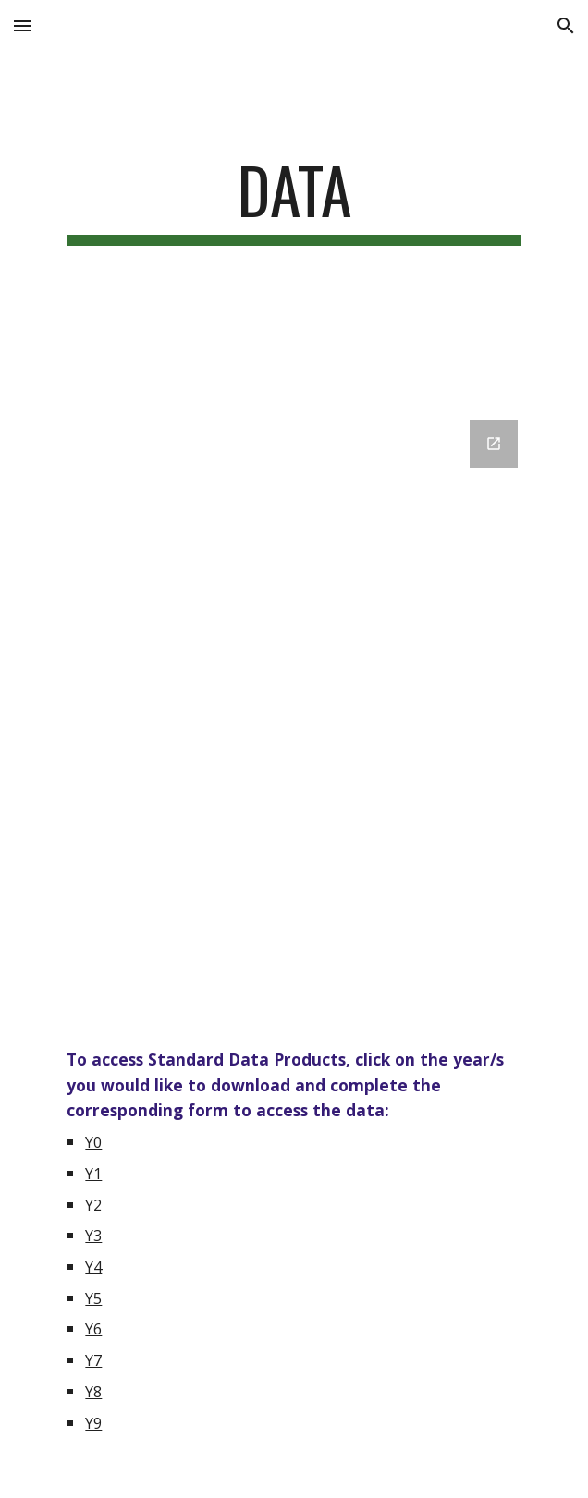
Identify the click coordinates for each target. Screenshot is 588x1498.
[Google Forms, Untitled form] (293, 707)
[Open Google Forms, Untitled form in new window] (494, 444)
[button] (22, 25)
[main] (293, 198)
